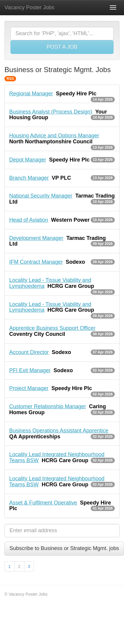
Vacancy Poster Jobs (29, 7)
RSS (10, 79)
